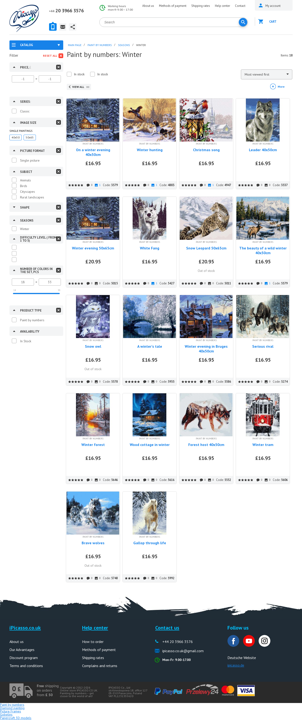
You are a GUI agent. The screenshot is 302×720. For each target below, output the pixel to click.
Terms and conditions (26, 665)
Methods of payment (172, 6)
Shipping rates (200, 6)
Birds (23, 186)
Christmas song (206, 149)
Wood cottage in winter (150, 444)
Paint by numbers (32, 320)
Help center (222, 6)
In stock (79, 74)
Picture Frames (10, 711)
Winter (24, 229)
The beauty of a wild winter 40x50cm (263, 250)
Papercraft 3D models (15, 718)
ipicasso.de (235, 665)
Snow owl (93, 346)
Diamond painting (12, 708)
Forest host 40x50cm (206, 444)
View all (80, 87)
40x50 (16, 137)
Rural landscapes (32, 197)
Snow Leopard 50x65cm (206, 248)
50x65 (30, 137)
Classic (24, 111)
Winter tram (262, 444)
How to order (93, 641)
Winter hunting (150, 149)
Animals (25, 180)
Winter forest (93, 444)
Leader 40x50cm (263, 149)
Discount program (23, 657)
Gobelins (6, 714)
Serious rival (262, 346)
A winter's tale (149, 346)
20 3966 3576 (66, 11)
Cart (273, 22)
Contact (240, 6)
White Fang (149, 248)
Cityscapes (27, 191)
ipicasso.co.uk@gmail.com (183, 650)
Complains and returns (99, 665)
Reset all (50, 55)
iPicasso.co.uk (25, 627)
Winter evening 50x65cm (93, 248)
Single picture (30, 160)
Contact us (167, 627)
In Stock (25, 341)
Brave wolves (93, 542)
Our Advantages (21, 649)
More (281, 86)
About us (148, 6)
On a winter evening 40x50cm (93, 152)
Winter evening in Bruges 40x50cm (206, 348)
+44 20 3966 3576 (177, 641)
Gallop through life (149, 542)
